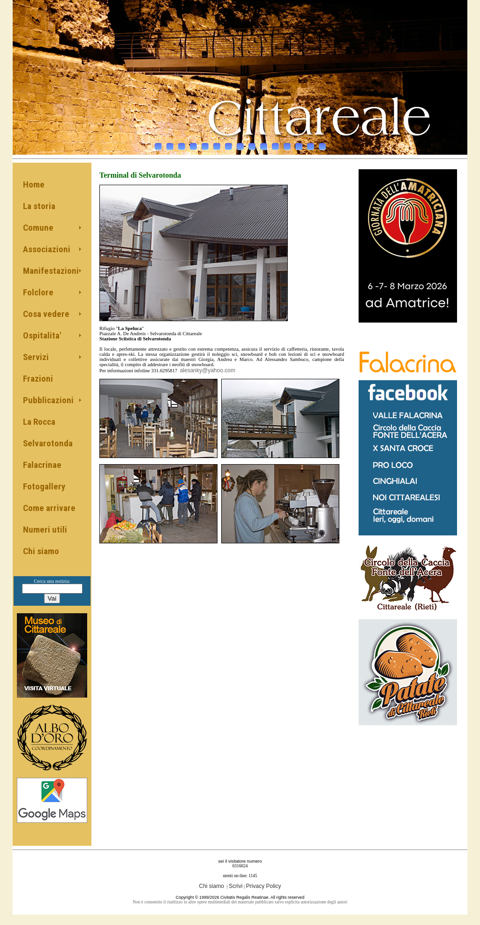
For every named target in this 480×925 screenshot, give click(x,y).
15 (322, 144)
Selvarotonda (48, 443)
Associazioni (46, 249)
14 (310, 144)
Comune (38, 227)
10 (264, 144)
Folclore (38, 292)
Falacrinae (42, 464)
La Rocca (39, 421)
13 (299, 144)
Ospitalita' (42, 335)
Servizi (36, 357)
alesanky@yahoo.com (207, 370)
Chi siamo (41, 551)
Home (34, 184)
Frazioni (38, 378)
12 (287, 144)
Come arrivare (49, 508)
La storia (39, 206)
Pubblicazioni (48, 400)
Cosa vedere (46, 313)
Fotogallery (44, 486)
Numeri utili (45, 529)
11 (275, 144)
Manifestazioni (51, 270)
